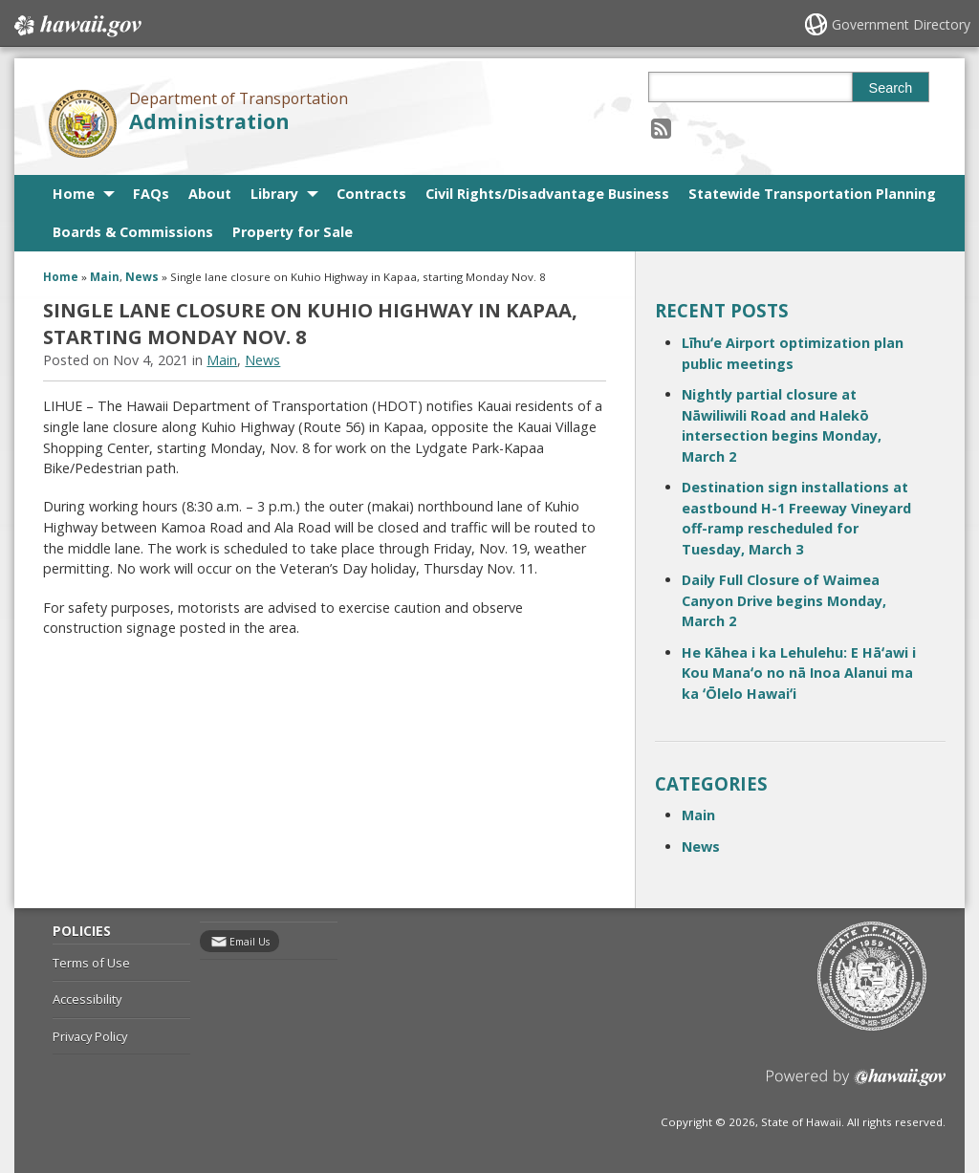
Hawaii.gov (76, 25)
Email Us (249, 941)
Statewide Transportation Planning (812, 194)
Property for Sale (292, 232)
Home (74, 194)
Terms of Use (91, 962)
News (142, 277)
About (209, 194)
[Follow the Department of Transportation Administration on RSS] (661, 127)
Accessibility (87, 999)
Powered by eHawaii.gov (856, 1084)
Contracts (371, 194)
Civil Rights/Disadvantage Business (547, 194)
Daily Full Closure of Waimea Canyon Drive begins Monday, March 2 (784, 600)
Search (891, 88)
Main (105, 277)
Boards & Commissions (133, 232)
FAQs (151, 194)
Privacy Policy (90, 1036)
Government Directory (901, 24)
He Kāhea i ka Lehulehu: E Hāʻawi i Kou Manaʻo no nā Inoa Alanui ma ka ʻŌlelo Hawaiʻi (799, 673)
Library (274, 194)
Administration (209, 121)
